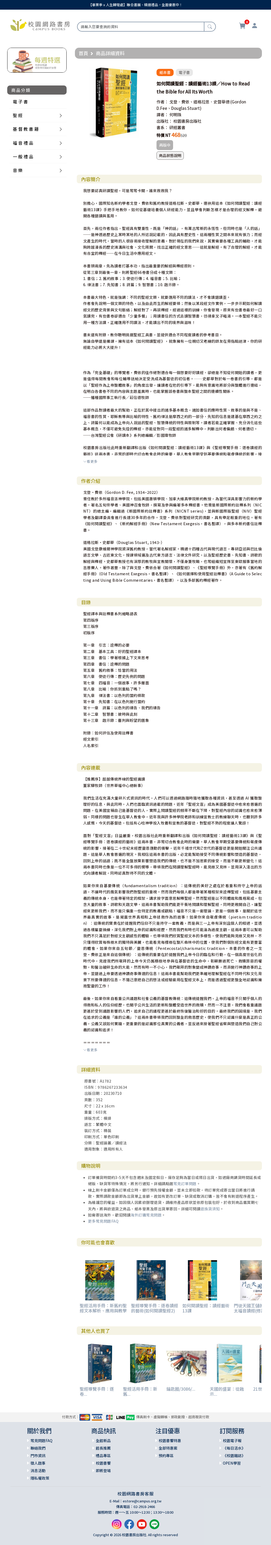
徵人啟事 (37, 1463)
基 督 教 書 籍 (26, 129)
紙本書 (165, 72)
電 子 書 (20, 101)
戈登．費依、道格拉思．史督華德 (199, 102)
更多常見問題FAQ (103, 1221)
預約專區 (166, 1455)
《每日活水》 (234, 1448)
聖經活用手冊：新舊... (140, 1391)
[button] (145, 72)
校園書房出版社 (187, 121)
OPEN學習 (232, 1463)
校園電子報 (232, 1440)
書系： (163, 127)
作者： (163, 102)
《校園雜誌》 (234, 1455)
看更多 (90, 461)
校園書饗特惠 (170, 1440)
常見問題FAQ (41, 1440)
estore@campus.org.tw (142, 1500)
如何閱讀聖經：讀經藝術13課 (206, 1308)
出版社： (165, 121)
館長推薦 (103, 1448)
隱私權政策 (39, 1478)
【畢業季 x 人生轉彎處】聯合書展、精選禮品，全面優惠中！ (135, 4)
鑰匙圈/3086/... (180, 1389)
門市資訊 (37, 1455)
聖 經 (17, 115)
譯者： (163, 114)
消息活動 (37, 1470)
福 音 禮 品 (23, 143)
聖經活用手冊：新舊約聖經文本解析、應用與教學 (103, 1308)
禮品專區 (103, 1455)
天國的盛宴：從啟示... (227, 1391)
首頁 (83, 53)
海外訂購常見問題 (146, 1215)
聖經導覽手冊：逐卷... (97, 1391)
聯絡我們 (37, 1448)
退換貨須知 (210, 1208)
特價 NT (164, 135)
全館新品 (103, 1440)
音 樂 (17, 170)
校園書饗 (103, 1463)
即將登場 (103, 1470)
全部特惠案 (168, 1448)
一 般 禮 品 (23, 156)
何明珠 (175, 114)
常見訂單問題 (185, 1183)
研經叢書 (177, 127)
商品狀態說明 (170, 155)
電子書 (184, 72)
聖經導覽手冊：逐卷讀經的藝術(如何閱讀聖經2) (154, 1308)
